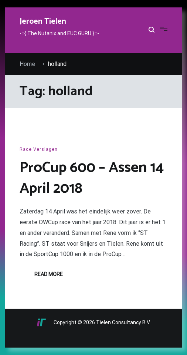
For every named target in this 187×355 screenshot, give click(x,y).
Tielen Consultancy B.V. (123, 322)
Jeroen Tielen (43, 21)
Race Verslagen (39, 149)
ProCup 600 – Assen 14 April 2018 (92, 178)
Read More (48, 274)
